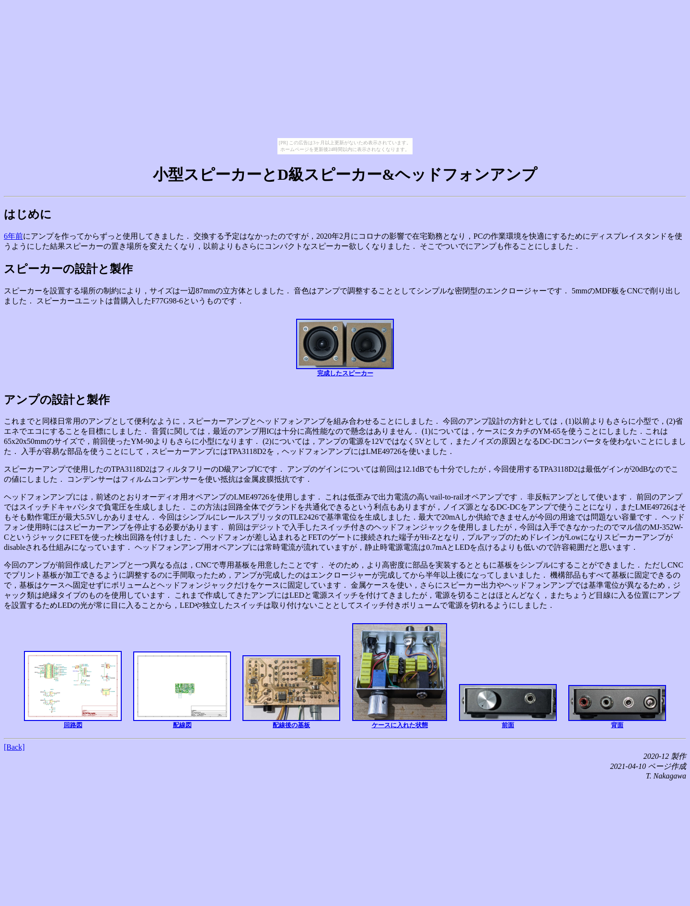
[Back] (14, 747)
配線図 (182, 690)
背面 (617, 707)
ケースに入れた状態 (400, 676)
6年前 (13, 236)
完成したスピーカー (345, 348)
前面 (508, 706)
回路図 (73, 690)
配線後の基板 (291, 692)
